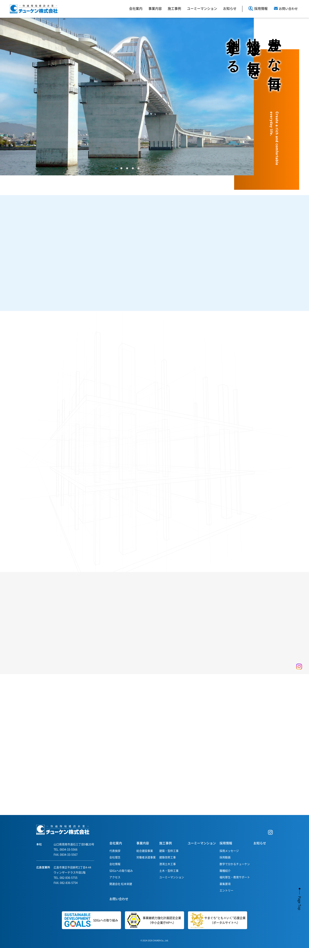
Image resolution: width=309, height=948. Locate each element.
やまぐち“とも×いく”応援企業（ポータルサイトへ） (218, 920)
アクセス (114, 877)
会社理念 (114, 857)
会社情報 (114, 864)
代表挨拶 (114, 851)
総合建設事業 (144, 851)
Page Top (299, 903)
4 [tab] (133, 168)
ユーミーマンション (202, 8)
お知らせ (229, 8)
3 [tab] (127, 168)
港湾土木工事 (167, 864)
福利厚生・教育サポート (235, 877)
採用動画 (225, 857)
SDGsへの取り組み (121, 871)
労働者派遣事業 (146, 857)
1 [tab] (116, 168)
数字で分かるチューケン (235, 864)
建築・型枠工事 (169, 851)
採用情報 (258, 8)
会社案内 (135, 8)
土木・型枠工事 (169, 871)
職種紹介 (225, 871)
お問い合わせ (118, 898)
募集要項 (225, 884)
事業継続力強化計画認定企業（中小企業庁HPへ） (153, 920)
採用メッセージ (229, 851)
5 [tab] (139, 168)
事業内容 (155, 8)
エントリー (226, 890)
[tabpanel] (127, 96)
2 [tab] (121, 168)
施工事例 (174, 8)
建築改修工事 (167, 857)
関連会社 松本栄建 (120, 884)
